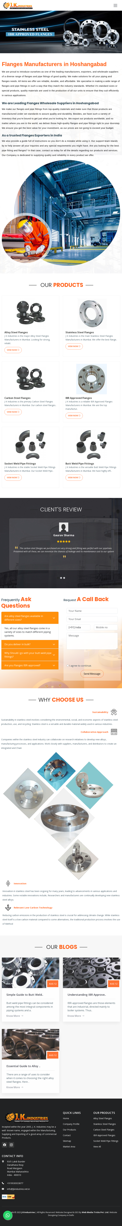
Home (66, 1118)
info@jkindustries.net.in (18, 1189)
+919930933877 (15, 1183)
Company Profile (71, 1124)
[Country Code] (93, 627)
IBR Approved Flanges (104, 1135)
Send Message (106, 673)
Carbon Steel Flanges (103, 1130)
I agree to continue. (95, 665)
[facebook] (4, 1145)
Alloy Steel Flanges (102, 1118)
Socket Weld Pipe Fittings (105, 1141)
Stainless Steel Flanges (104, 1124)
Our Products (69, 1130)
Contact (67, 1135)
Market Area (69, 1147)
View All (97, 1147)
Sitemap (67, 1141)
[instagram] (11, 1145)
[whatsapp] (7, 1215)
